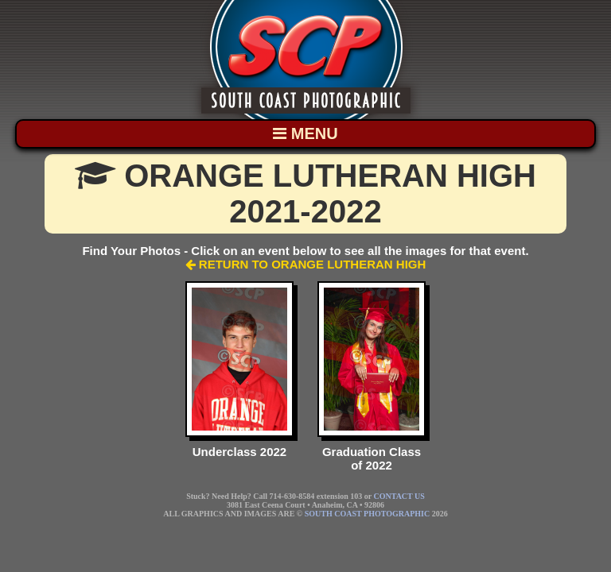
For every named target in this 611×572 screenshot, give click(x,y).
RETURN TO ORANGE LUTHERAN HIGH (305, 264)
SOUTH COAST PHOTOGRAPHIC (367, 513)
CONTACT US (399, 496)
